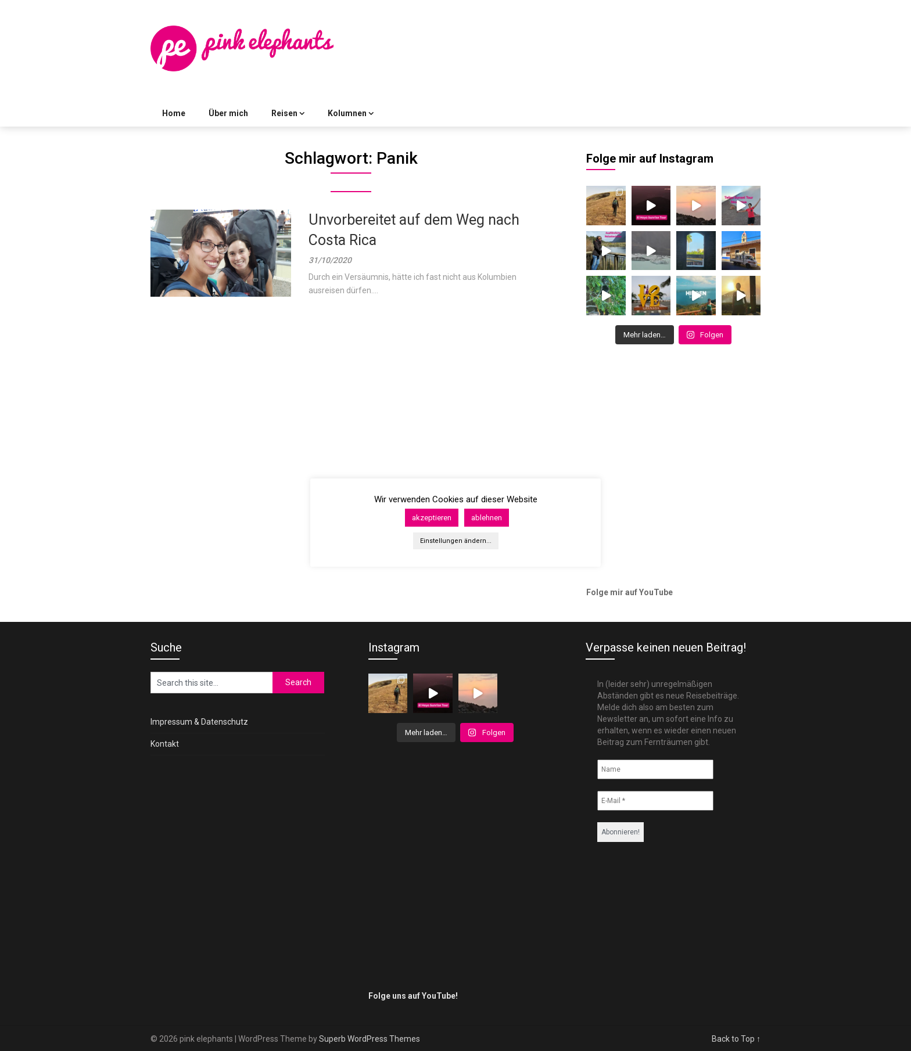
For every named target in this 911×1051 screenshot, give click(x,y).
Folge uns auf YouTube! (413, 995)
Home (173, 113)
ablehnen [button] (486, 517)
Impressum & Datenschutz (199, 721)
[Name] (655, 769)
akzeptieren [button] (431, 517)
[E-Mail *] (655, 801)
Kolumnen (347, 113)
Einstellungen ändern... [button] (456, 541)
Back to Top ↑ (736, 1038)
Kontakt (164, 743)
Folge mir (604, 592)
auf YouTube (649, 592)
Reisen (284, 113)
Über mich (228, 113)
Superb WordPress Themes (369, 1038)
